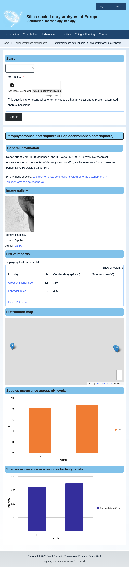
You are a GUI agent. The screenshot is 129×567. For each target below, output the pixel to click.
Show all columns (113, 267)
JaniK (18, 245)
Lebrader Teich (17, 291)
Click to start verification (47, 91)
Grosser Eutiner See (20, 282)
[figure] (64, 430)
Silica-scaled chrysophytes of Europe (62, 16)
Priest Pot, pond (18, 302)
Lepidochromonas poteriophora (30, 43)
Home (6, 43)
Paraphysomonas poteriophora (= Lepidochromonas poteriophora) (59, 136)
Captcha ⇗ (52, 96)
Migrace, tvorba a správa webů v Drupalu (64, 561)
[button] (117, 349)
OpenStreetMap (104, 383)
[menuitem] (103, 6)
